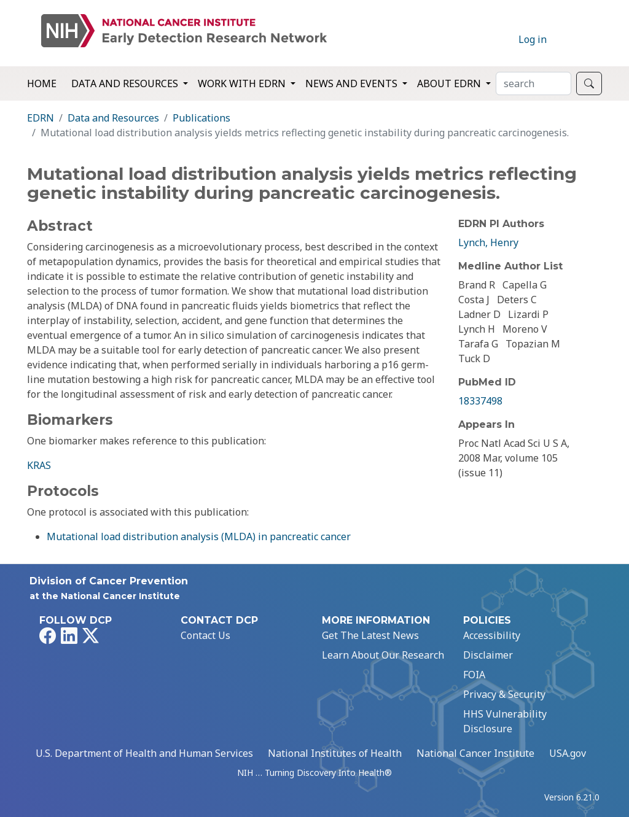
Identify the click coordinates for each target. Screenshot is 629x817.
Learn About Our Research (383, 655)
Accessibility (491, 635)
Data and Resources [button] (126, 83)
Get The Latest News (370, 635)
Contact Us (205, 635)
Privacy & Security (504, 694)
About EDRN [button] (450, 83)
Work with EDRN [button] (243, 83)
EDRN (40, 118)
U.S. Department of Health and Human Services (144, 753)
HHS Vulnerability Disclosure (505, 721)
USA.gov (567, 753)
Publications (201, 118)
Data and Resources (113, 118)
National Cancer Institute (475, 753)
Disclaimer (488, 655)
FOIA (474, 674)
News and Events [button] (352, 83)
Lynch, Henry (488, 242)
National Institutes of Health (335, 753)
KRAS (39, 465)
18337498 (480, 401)
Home (42, 83)
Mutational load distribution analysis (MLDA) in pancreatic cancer (199, 536)
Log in (532, 39)
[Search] (533, 83)
